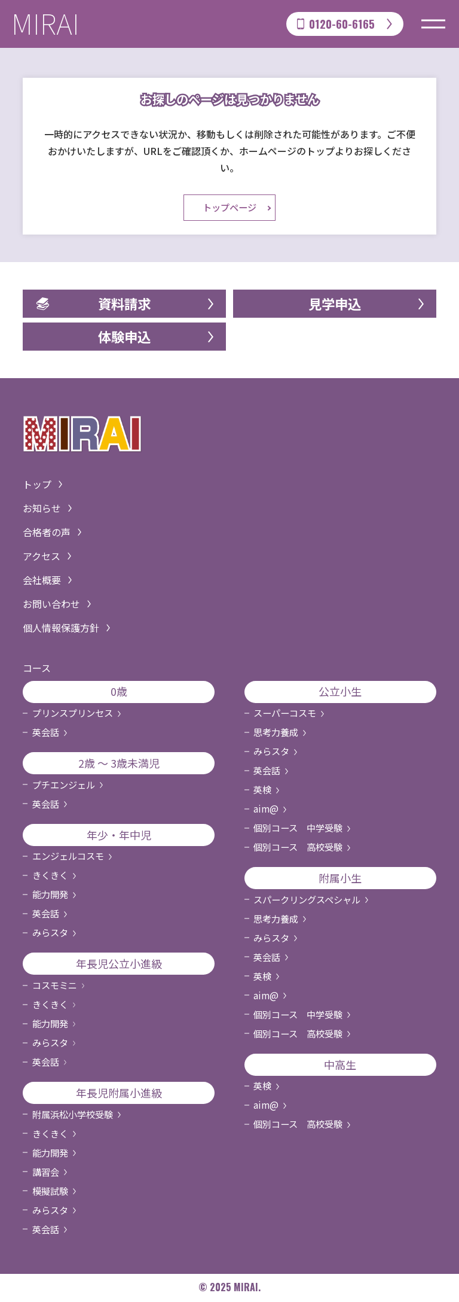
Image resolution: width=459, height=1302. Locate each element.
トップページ (229, 209)
